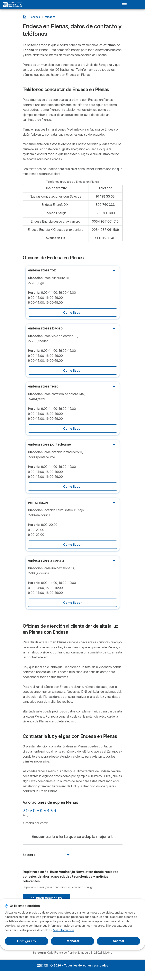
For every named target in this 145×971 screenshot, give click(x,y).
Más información (63, 930)
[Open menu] (125, 4)
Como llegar (72, 312)
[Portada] (25, 16)
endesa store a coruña (46, 560)
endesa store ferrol (43, 386)
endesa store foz (42, 270)
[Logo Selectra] (12, 4)
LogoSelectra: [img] (42, 965)
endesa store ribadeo (45, 328)
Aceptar (118, 941)
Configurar (26, 941)
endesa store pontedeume (49, 444)
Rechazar (72, 941)
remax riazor (38, 502)
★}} (26, 810)
